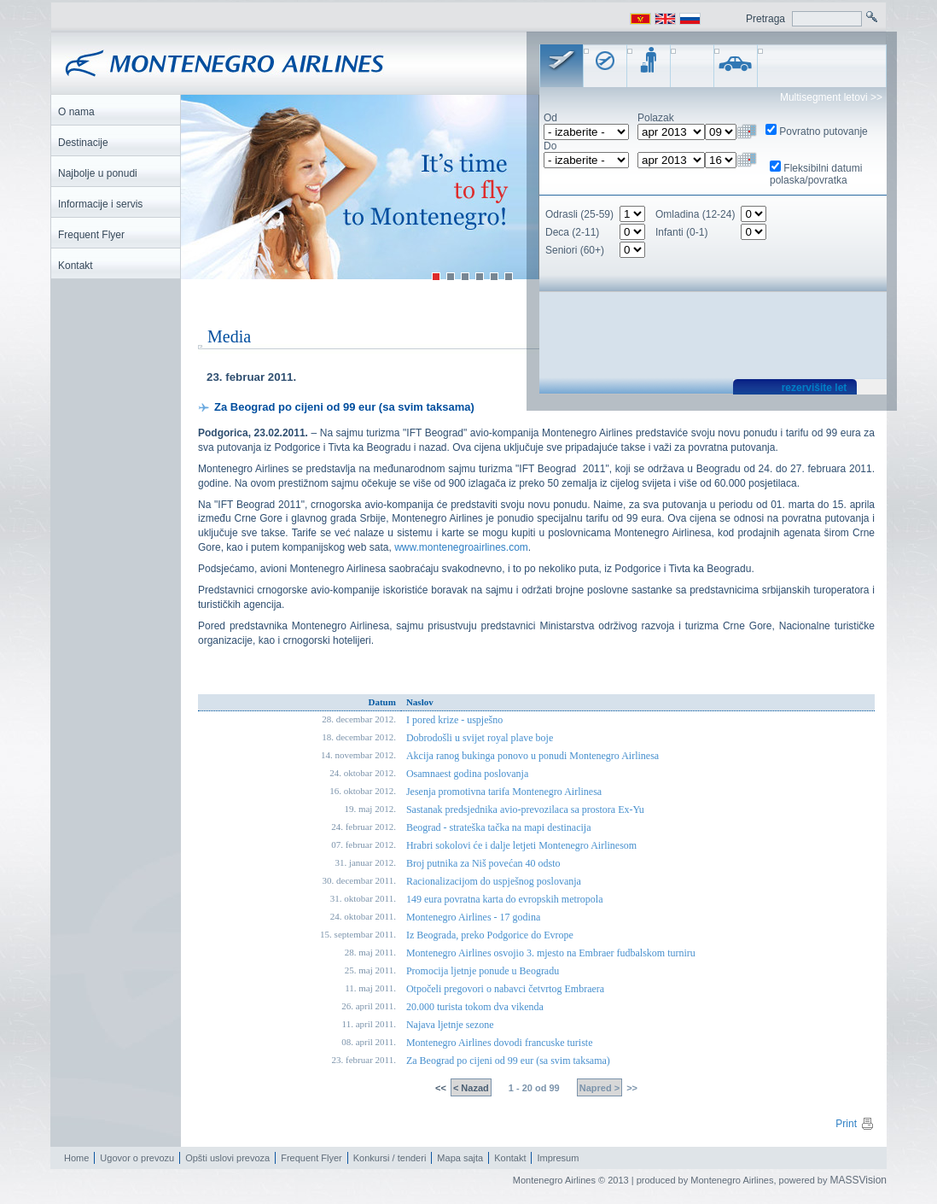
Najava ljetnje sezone (450, 1026)
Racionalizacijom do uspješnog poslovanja (493, 882)
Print (855, 1125)
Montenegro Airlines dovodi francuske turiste (499, 1043)
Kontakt (510, 1159)
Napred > (599, 1089)
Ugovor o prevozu (137, 1159)
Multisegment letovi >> (831, 97)
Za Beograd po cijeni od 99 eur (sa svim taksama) (508, 1061)
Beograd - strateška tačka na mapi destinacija (498, 828)
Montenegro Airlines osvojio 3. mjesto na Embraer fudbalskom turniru (550, 954)
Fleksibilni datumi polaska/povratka (816, 174)
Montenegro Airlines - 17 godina (473, 918)
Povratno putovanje (823, 131)
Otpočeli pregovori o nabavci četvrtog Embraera (505, 990)
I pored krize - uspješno (454, 721)
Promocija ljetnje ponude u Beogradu (482, 972)
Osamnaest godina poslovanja (467, 774)
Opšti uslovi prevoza (227, 1159)
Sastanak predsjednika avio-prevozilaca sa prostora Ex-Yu (525, 810)
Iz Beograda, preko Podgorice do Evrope (489, 936)
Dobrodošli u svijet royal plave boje (479, 739)
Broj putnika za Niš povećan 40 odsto (483, 864)
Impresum (558, 1159)
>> (630, 1089)
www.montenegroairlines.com (461, 547)
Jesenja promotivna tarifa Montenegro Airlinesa (504, 792)
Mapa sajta (460, 1159)
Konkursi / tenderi (390, 1159)
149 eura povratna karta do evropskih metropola (504, 900)
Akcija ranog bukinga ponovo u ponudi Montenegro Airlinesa (532, 757)
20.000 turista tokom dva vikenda (475, 1008)
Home (76, 1159)
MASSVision (858, 1181)
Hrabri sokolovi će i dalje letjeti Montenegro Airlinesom (521, 846)
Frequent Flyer (311, 1159)
